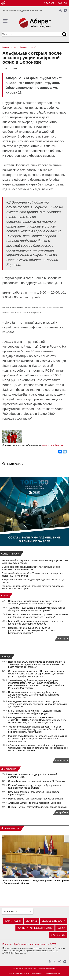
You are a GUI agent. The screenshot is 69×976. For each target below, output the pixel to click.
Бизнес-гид (58, 935)
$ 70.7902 (49, 3)
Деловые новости (10, 828)
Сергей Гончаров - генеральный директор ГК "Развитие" (37, 781)
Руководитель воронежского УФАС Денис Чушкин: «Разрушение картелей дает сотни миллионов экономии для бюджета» (37, 704)
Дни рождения (8, 769)
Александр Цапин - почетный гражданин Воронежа (34, 803)
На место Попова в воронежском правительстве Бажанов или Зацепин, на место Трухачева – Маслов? (38, 615)
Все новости (10, 911)
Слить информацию (52, 973)
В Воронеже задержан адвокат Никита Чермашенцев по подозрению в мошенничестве (31, 568)
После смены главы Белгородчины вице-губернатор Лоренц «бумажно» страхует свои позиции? (35, 602)
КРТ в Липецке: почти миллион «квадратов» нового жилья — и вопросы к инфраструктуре (34, 712)
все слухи (63, 638)
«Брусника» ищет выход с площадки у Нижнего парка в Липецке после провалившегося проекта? (36, 609)
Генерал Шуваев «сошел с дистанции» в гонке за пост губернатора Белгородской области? (36, 622)
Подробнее (62, 812)
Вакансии (38, 973)
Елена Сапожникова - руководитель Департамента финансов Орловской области (34, 786)
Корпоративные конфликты (35, 928)
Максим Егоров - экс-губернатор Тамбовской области (36, 798)
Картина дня (13, 921)
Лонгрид (5, 656)
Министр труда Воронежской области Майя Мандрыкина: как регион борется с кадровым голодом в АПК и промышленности (38, 738)
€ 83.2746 (62, 3)
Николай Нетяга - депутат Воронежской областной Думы (37, 807)
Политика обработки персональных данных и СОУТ (29, 944)
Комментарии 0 (15, 464)
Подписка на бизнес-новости (21, 973)
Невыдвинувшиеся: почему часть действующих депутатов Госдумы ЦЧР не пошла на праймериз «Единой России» (33, 695)
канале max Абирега (53, 445)
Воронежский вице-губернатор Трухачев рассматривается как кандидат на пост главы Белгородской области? (31, 630)
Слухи (4, 595)
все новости (61, 760)
